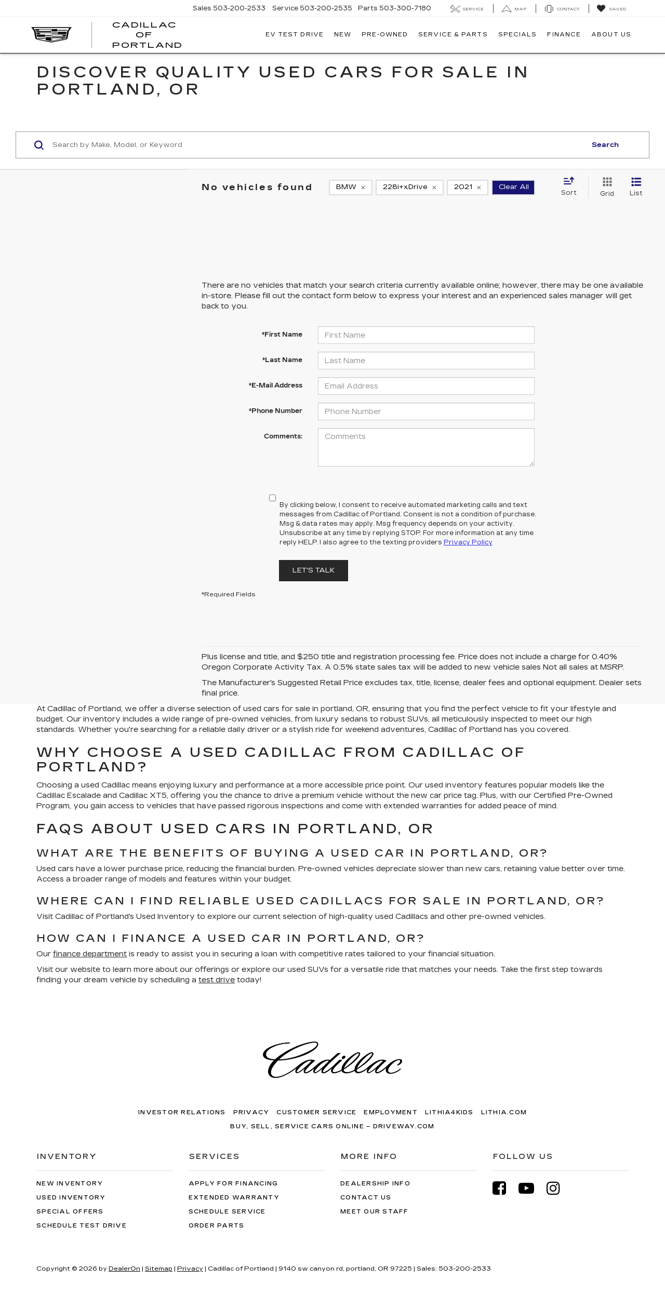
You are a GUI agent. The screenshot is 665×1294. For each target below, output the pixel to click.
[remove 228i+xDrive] (410, 187)
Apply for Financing (233, 1183)
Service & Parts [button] (453, 34)
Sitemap (158, 1268)
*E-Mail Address (275, 385)
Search (605, 145)
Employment (391, 1112)
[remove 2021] (467, 187)
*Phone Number (275, 411)
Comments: (283, 436)
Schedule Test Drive (81, 1225)
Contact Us (366, 1197)
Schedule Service (227, 1211)
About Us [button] (611, 34)
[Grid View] (605, 187)
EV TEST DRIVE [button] (294, 34)
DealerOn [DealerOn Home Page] (124, 1268)
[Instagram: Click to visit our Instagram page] (558, 1188)
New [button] (342, 34)
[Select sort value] (572, 187)
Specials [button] (517, 34)
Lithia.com (504, 1112)
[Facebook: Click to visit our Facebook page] (504, 1188)
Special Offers (70, 1211)
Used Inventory (71, 1197)
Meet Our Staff (374, 1211)
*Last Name (282, 360)
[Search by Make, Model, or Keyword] (317, 144)
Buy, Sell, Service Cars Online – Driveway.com (332, 1126)
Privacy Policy (468, 542)
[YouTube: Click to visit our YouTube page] (531, 1188)
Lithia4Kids (449, 1112)
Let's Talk (313, 570)
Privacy (251, 1112)
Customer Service (316, 1112)
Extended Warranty (234, 1197)
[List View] (636, 187)
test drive (216, 980)
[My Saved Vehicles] (611, 9)
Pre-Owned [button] (385, 34)
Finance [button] (564, 34)
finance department (90, 954)
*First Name (282, 334)
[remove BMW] (351, 187)
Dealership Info (375, 1183)
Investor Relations (182, 1112)
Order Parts (217, 1225)
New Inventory (69, 1183)
